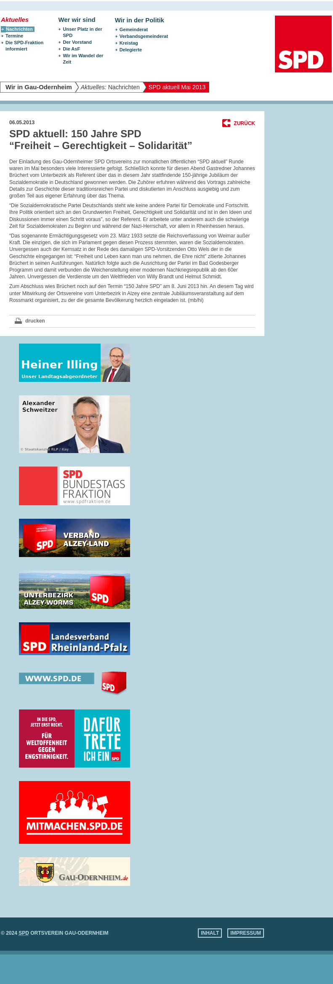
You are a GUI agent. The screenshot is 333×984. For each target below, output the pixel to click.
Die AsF (71, 48)
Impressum (245, 933)
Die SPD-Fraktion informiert (24, 45)
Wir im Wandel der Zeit (83, 58)
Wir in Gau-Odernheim (38, 87)
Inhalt (210, 933)
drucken (35, 321)
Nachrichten (110, 87)
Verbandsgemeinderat (144, 36)
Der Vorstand (77, 42)
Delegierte (131, 49)
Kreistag (129, 42)
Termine (14, 35)
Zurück (244, 123)
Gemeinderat (134, 29)
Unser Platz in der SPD (82, 32)
